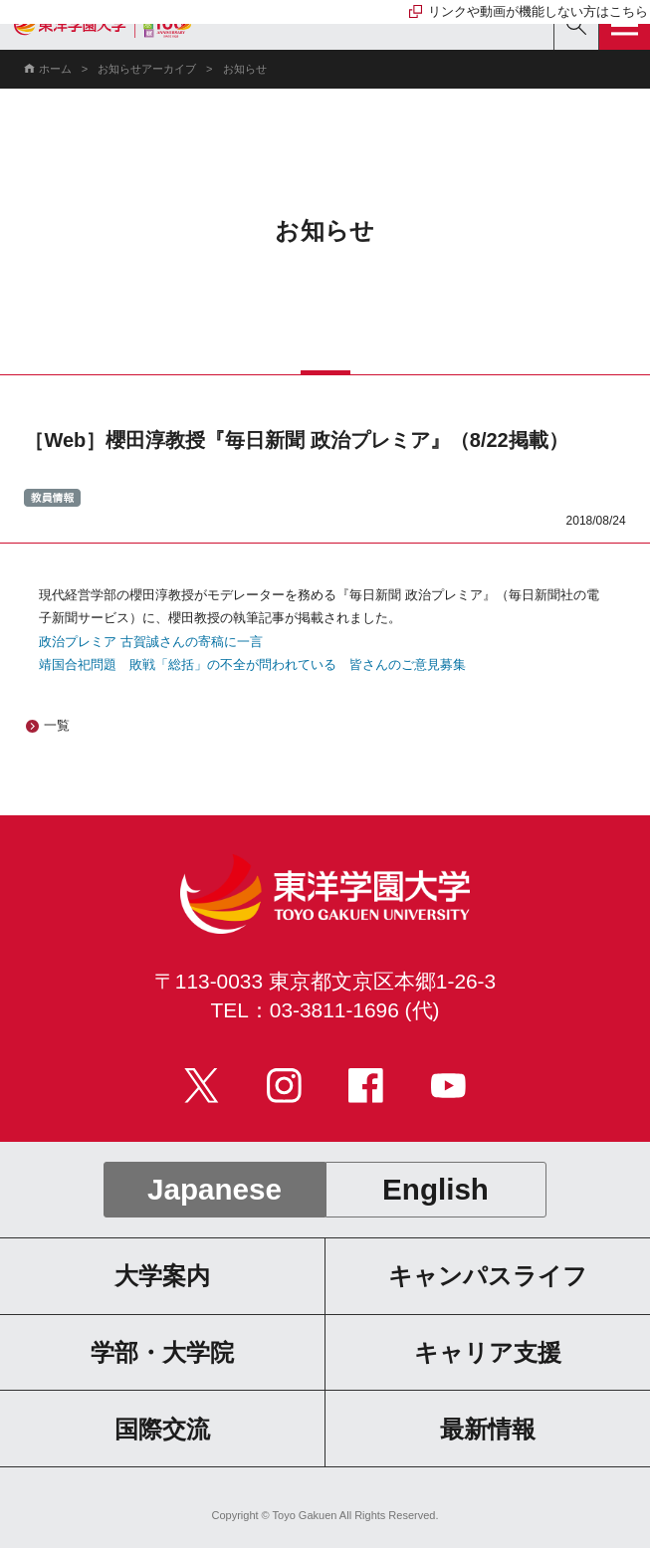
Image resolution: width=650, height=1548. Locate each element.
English (435, 1189)
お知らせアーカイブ (147, 69)
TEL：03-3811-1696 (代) (325, 1009)
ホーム (55, 69)
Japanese (214, 1189)
